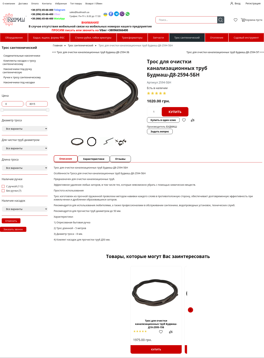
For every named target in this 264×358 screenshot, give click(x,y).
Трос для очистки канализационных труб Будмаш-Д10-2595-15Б (84, 324)
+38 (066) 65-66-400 (112, 18)
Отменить (11, 220)
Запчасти (158, 37)
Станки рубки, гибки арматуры (93, 37)
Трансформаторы (132, 37)
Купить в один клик (142, 120)
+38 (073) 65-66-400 (112, 9)
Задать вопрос (139, 131)
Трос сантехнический (187, 37)
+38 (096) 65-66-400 (112, 14)
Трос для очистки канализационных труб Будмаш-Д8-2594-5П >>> (225, 52)
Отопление (216, 37)
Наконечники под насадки (19, 82)
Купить (154, 112)
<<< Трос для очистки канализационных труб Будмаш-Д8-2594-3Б (90, 52)
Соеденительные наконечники (21, 55)
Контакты (47, 3)
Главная (58, 45)
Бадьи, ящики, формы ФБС (49, 37)
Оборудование (14, 37)
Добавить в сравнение (172, 120)
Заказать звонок (13, 229)
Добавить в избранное (163, 120)
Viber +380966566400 (183, 30)
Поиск (90, 19)
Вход (237, 3)
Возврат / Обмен (93, 3)
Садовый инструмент (246, 37)
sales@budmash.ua (151, 12)
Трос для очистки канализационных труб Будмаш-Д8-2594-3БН (133, 324)
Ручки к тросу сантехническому (22, 77)
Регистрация (253, 3)
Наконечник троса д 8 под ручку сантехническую (182, 324)
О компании (9, 3)
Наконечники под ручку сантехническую (17, 70)
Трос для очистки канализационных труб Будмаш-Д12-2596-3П (232, 324)
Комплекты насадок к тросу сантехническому (19, 62)
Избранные (61, 3)
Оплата (35, 3)
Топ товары (76, 3)
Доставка (23, 3)
